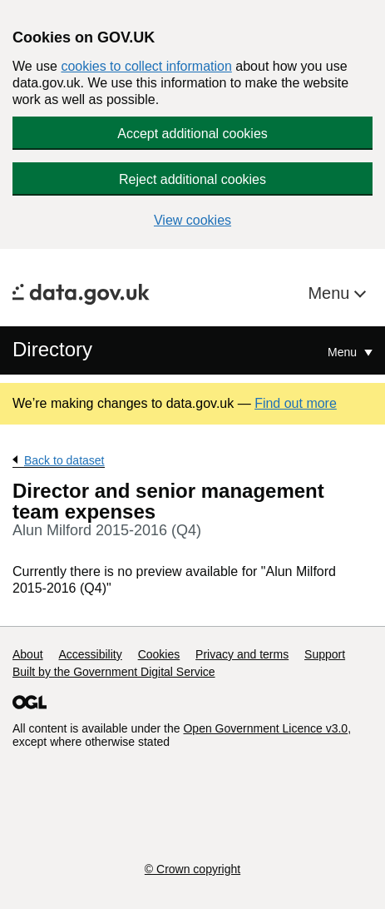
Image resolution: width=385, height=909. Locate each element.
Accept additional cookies (192, 134)
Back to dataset (64, 460)
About (27, 654)
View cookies (192, 220)
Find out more (295, 403)
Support (324, 654)
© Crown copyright (192, 869)
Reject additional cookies (192, 179)
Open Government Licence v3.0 (265, 728)
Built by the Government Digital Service (113, 671)
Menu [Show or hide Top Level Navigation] (344, 352)
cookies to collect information (146, 66)
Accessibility (89, 654)
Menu (331, 293)
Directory (52, 349)
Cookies (159, 654)
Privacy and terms (242, 654)
